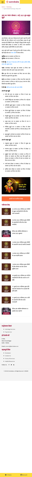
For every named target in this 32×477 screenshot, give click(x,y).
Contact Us (8, 356)
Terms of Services (10, 359)
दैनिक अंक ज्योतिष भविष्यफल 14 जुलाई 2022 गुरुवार (20, 310)
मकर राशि (13, 53)
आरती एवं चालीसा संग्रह (16, 198)
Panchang (9, 7)
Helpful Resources (10, 361)
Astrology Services (10, 329)
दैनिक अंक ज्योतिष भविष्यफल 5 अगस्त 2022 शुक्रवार (20, 232)
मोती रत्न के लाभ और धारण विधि (14, 87)
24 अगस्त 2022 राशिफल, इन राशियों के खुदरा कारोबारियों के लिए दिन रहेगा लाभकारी (21, 211)
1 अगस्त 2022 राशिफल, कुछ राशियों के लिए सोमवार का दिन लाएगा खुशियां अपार (21, 266)
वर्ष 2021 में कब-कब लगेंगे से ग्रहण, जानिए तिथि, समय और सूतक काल (16, 63)
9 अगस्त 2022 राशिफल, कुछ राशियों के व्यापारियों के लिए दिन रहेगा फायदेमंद (21, 222)
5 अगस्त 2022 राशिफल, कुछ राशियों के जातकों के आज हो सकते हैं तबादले (21, 243)
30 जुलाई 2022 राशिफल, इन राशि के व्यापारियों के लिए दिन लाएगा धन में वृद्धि (21, 277)
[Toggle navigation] (5, 1)
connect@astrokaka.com (11, 346)
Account (23, 475)
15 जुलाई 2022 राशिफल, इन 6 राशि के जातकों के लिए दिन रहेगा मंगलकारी (21, 300)
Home (3, 7)
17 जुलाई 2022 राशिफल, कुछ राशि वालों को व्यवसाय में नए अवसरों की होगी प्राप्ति (20, 288)
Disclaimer (8, 353)
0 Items (8, 475)
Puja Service (8, 332)
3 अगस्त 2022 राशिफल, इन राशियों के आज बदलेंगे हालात (20, 254)
